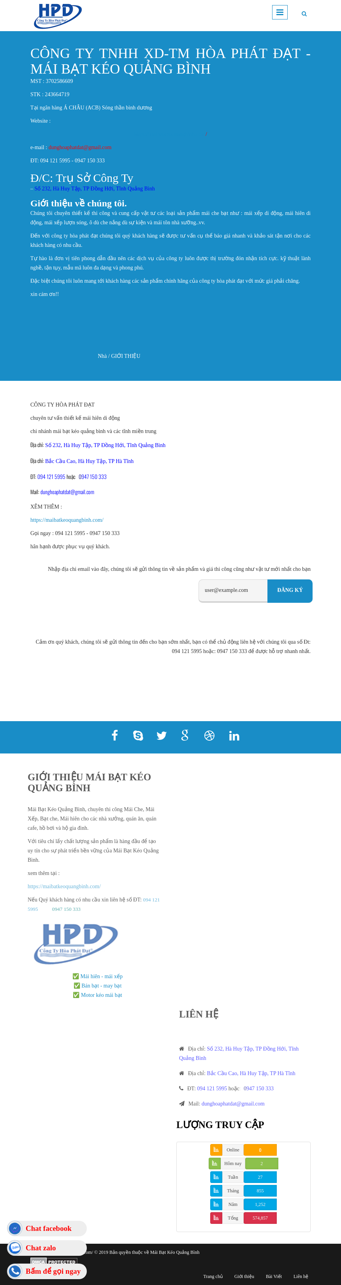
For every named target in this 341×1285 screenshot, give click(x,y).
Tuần (233, 1177)
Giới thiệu (244, 1276)
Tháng (233, 1190)
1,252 (260, 1204)
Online (233, 1150)
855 (260, 1190)
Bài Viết (274, 1276)
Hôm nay (232, 1163)
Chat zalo (41, 1248)
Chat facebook (49, 1228)
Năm (233, 1204)
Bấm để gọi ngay (53, 1271)
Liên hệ (301, 1276)
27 (260, 1177)
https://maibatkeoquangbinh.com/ (67, 520)
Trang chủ (213, 1276)
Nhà (102, 356)
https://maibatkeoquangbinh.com (170, 134)
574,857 (260, 1218)
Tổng (233, 1218)
